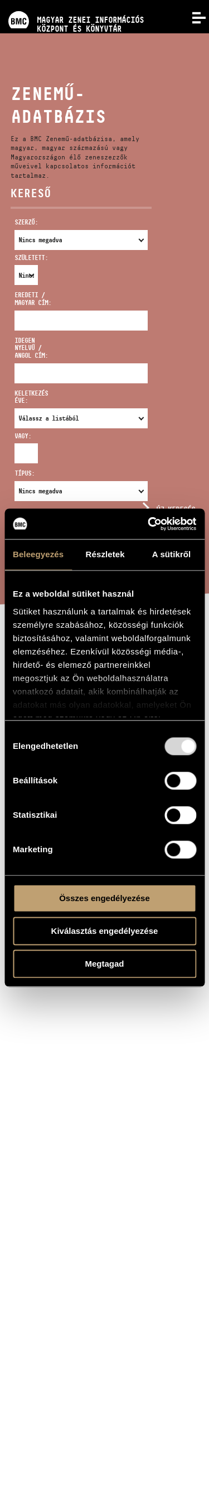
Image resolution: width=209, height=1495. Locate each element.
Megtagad (104, 963)
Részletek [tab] (105, 554)
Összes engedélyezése (104, 898)
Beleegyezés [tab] (38, 554)
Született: (20, 257)
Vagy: (20, 436)
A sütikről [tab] (171, 554)
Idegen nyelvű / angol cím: (31, 348)
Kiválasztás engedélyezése (104, 931)
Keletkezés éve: (31, 397)
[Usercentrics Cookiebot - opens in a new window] (148, 524)
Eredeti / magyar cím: (32, 299)
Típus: (24, 473)
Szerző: (26, 222)
